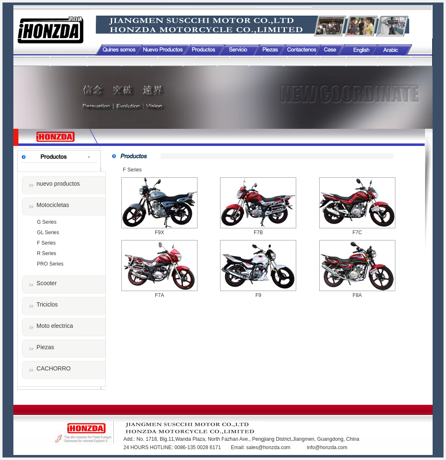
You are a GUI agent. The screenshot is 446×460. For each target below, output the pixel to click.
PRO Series (50, 264)
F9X (159, 232)
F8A (357, 295)
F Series (46, 243)
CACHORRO (53, 368)
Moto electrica (54, 325)
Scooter (46, 283)
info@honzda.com (327, 447)
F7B (258, 232)
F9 (258, 295)
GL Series (48, 232)
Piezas (45, 347)
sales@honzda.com (269, 447)
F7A (159, 295)
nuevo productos (58, 183)
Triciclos (47, 304)
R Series (46, 253)
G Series (46, 222)
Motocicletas (52, 205)
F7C (357, 232)
